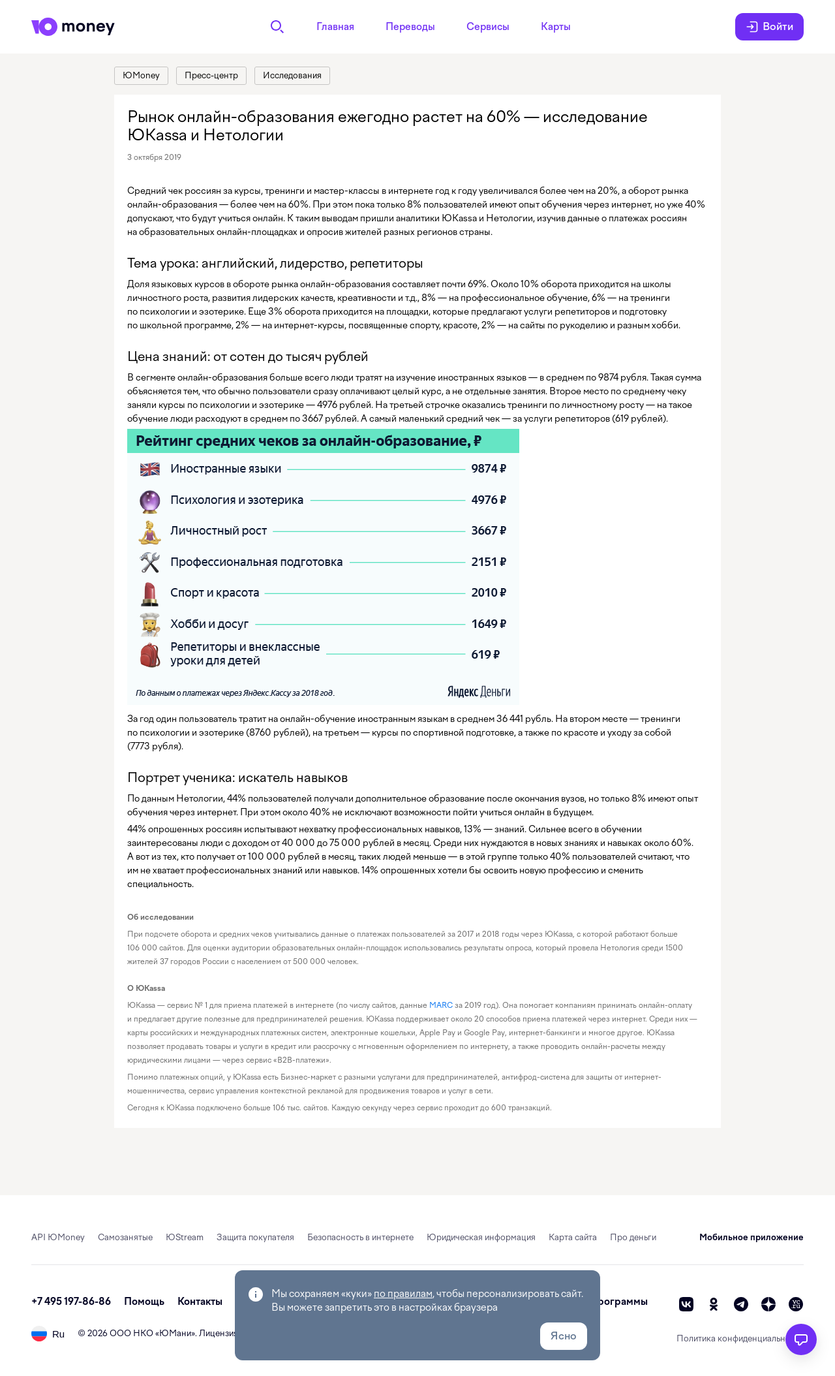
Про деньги (633, 1237)
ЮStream (185, 1237)
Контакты (199, 1301)
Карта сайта (573, 1237)
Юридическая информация (481, 1237)
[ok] (713, 1304)
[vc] (796, 1304)
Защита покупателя (255, 1237)
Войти (769, 26)
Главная (335, 27)
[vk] (686, 1304)
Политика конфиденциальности (740, 1338)
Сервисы (487, 27)
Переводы (410, 27)
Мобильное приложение (751, 1237)
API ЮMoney (58, 1237)
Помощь (144, 1301)
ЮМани (175, 1333)
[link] (141, 76)
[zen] (768, 1304)
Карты (556, 27)
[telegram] (741, 1304)
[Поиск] (277, 27)
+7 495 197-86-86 (71, 1301)
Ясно (564, 1336)
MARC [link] (441, 1005)
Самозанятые (125, 1237)
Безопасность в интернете (360, 1237)
